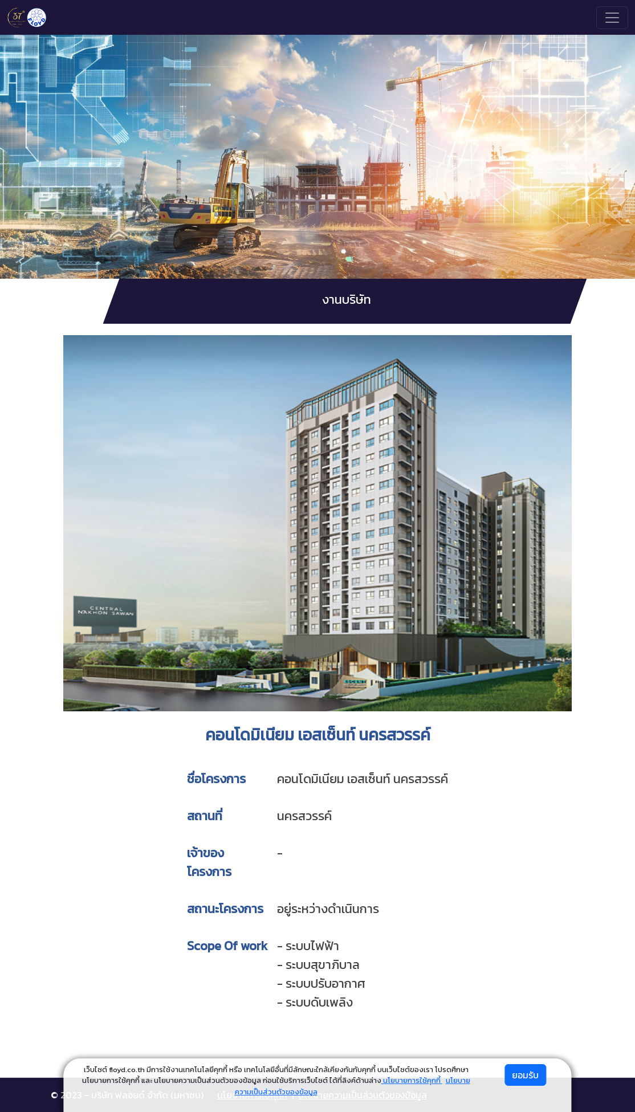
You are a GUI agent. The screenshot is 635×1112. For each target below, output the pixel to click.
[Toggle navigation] (612, 17)
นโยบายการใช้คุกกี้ (411, 1080)
